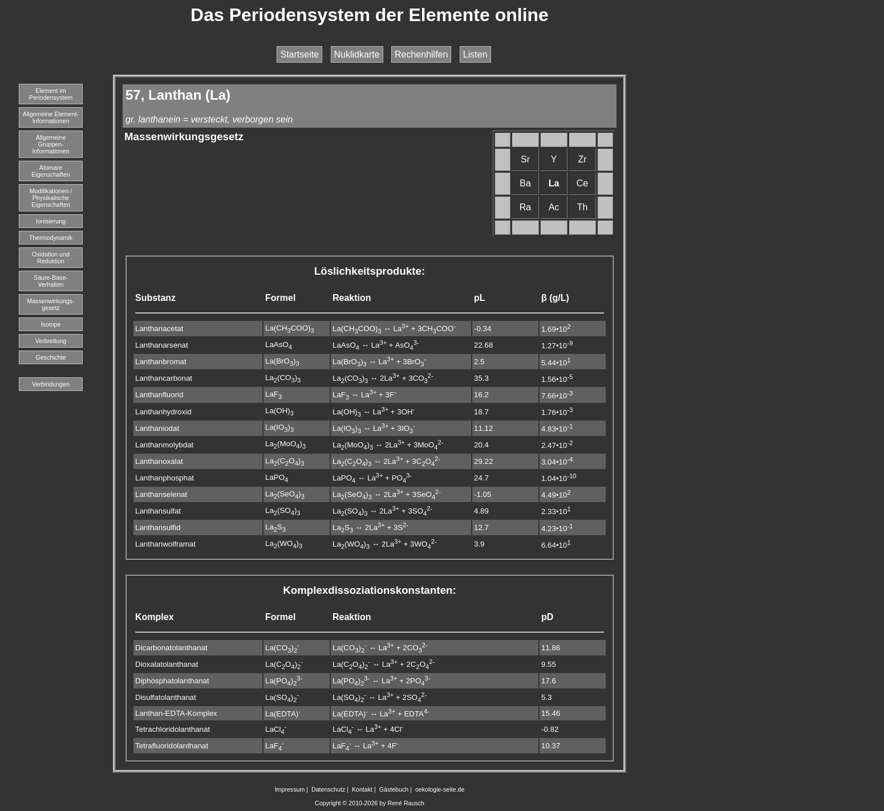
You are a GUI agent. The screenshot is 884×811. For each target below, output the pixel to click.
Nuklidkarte (357, 54)
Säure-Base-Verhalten (51, 281)
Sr (525, 159)
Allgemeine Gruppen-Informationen (50, 144)
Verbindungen (51, 384)
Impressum (290, 789)
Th (582, 207)
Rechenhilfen (421, 54)
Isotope (51, 324)
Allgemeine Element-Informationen (51, 117)
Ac (554, 207)
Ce (582, 183)
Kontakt (362, 789)
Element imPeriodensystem (50, 94)
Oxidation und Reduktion (51, 257)
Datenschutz (328, 789)
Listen (475, 54)
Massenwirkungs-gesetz (51, 304)
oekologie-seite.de (440, 789)
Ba (525, 183)
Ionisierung (51, 221)
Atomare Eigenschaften (50, 171)
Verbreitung (51, 340)
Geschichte (50, 357)
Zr (582, 159)
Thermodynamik (50, 237)
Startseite (299, 54)
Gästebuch (394, 789)
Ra (525, 207)
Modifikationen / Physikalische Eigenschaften (51, 198)
